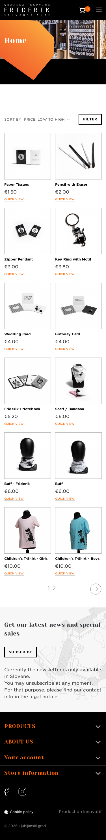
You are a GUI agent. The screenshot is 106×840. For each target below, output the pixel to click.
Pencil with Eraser (71, 184)
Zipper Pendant (18, 259)
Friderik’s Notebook (22, 409)
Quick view (14, 199)
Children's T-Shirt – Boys (77, 558)
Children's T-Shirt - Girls (25, 558)
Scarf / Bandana (69, 409)
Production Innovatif (80, 811)
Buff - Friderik (17, 484)
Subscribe (20, 652)
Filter (90, 119)
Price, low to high (47, 119)
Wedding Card (17, 334)
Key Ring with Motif (73, 259)
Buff (59, 484)
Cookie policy (22, 812)
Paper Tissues (16, 184)
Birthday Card (67, 334)
